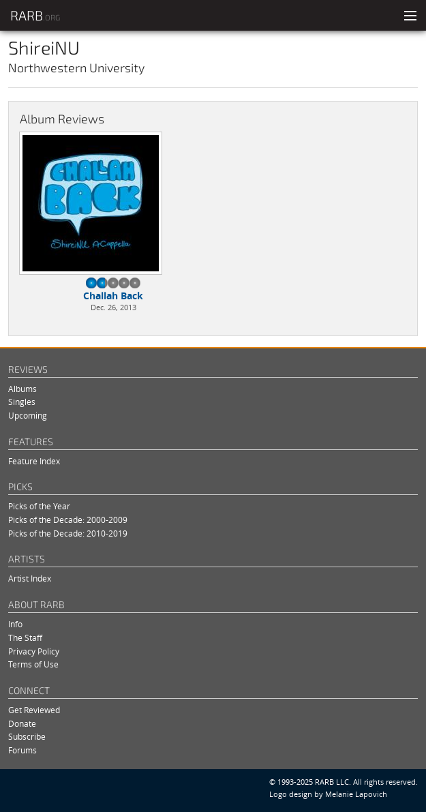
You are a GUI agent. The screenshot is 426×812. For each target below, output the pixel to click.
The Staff (25, 638)
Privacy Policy (33, 651)
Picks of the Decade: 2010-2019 (67, 533)
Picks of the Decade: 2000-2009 (67, 520)
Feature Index (34, 461)
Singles (21, 402)
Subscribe (27, 736)
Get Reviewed (34, 710)
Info (15, 624)
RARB (35, 15)
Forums (22, 750)
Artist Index (29, 578)
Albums (22, 389)
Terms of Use (33, 664)
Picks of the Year (39, 506)
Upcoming (27, 415)
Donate (22, 724)
